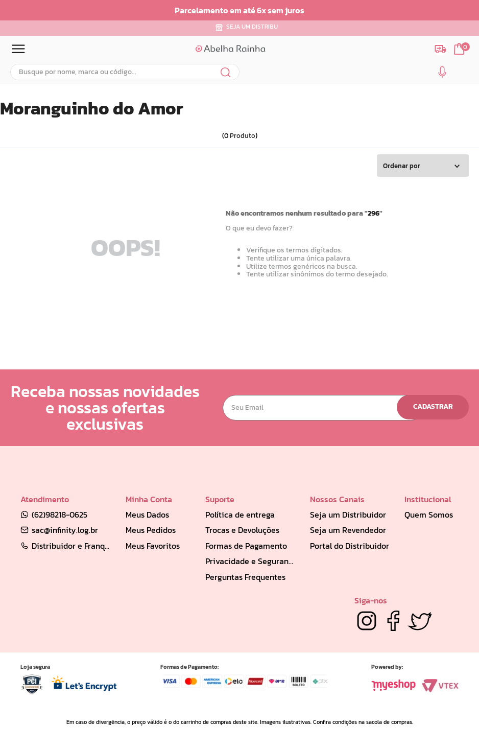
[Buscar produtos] (226, 72)
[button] (442, 74)
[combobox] (125, 72)
